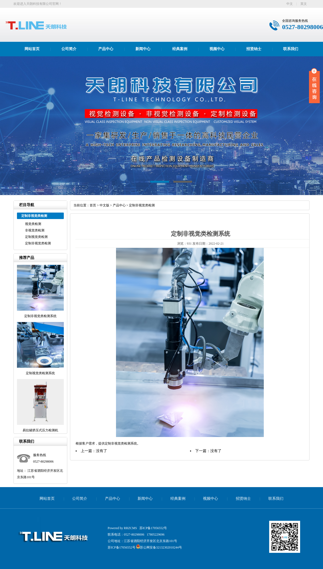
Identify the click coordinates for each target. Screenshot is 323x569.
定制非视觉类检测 (38, 243)
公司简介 (68, 49)
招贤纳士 (253, 49)
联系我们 (290, 49)
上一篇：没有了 (94, 451)
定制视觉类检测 (36, 237)
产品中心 (105, 49)
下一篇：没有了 (208, 451)
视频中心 (216, 49)
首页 (93, 205)
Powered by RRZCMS (122, 528)
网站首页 (32, 49)
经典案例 (179, 49)
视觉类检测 (33, 224)
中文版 (104, 205)
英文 (303, 4)
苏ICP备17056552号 (153, 528)
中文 (289, 4)
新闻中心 (142, 49)
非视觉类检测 (34, 230)
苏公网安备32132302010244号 (159, 547)
